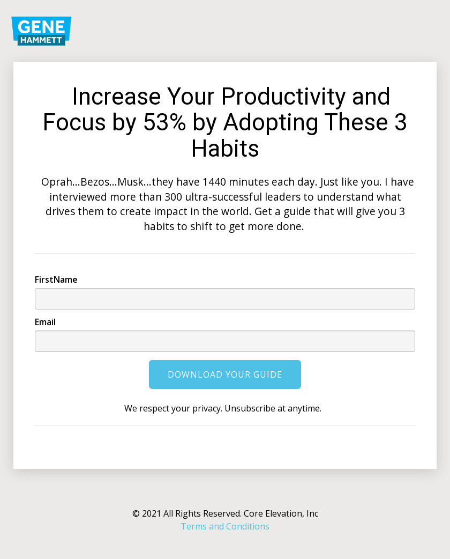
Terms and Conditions (225, 526)
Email (45, 322)
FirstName (56, 279)
